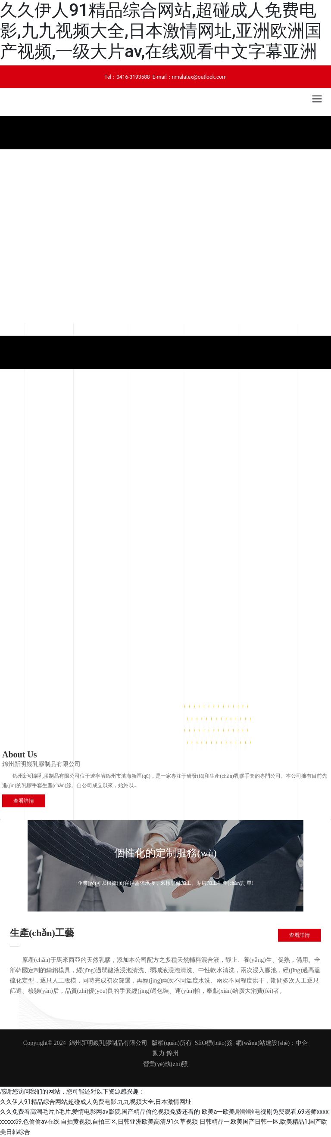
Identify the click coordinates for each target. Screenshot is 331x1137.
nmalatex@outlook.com (199, 77)
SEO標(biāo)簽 (214, 1043)
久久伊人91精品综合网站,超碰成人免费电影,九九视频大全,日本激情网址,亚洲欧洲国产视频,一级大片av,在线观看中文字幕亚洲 (161, 31)
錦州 (172, 1053)
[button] (162, 316)
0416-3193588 (133, 77)
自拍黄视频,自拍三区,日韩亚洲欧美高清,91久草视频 (129, 1121)
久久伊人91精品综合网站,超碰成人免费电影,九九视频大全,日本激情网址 (95, 1101)
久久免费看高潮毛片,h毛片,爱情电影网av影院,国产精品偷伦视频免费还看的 (100, 1111)
